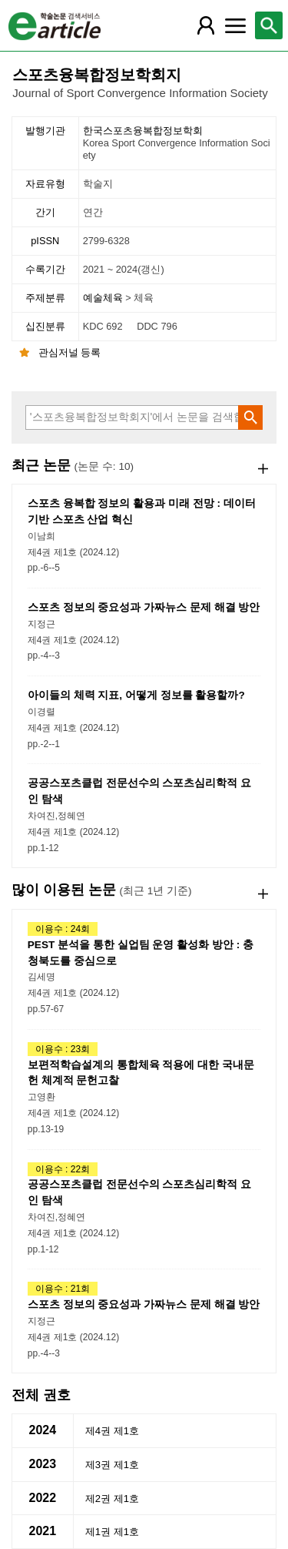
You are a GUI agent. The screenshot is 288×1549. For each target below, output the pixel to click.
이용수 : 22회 (62, 1169)
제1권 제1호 (112, 1531)
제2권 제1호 (112, 1498)
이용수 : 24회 (62, 929)
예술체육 (104, 297)
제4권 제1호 (112, 1431)
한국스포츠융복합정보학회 (178, 143)
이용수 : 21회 (62, 1288)
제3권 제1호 (112, 1464)
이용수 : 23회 (62, 1049)
